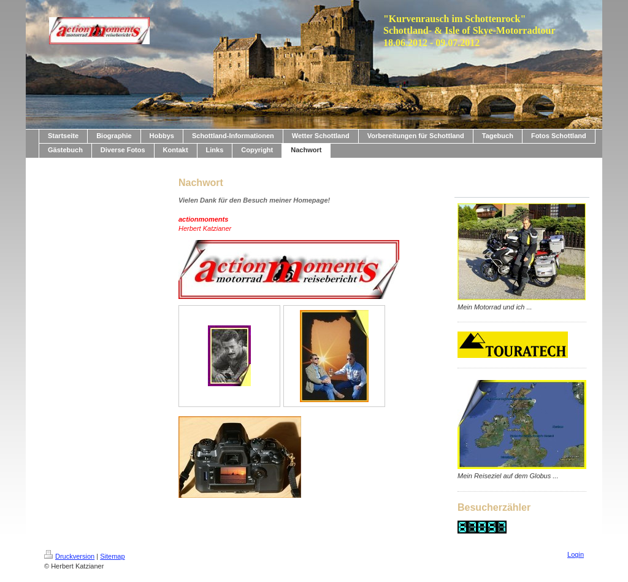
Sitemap (112, 556)
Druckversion (69, 556)
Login (575, 554)
